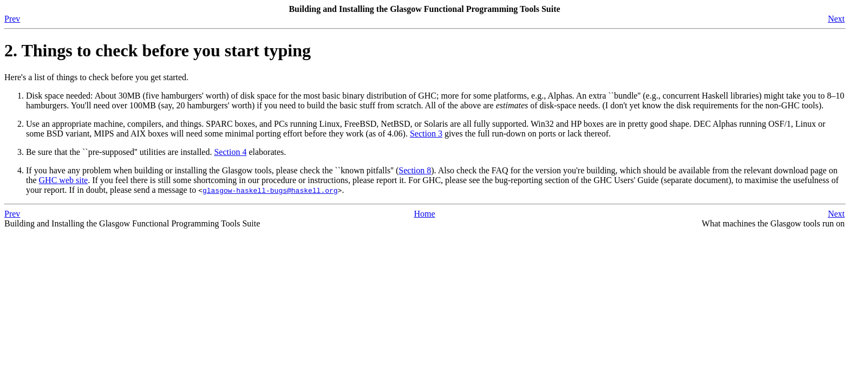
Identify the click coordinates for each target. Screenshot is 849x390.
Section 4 (230, 152)
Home (424, 213)
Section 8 (415, 170)
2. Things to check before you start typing (157, 50)
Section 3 (426, 133)
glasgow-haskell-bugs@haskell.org (270, 190)
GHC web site (63, 180)
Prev (12, 18)
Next (836, 18)
